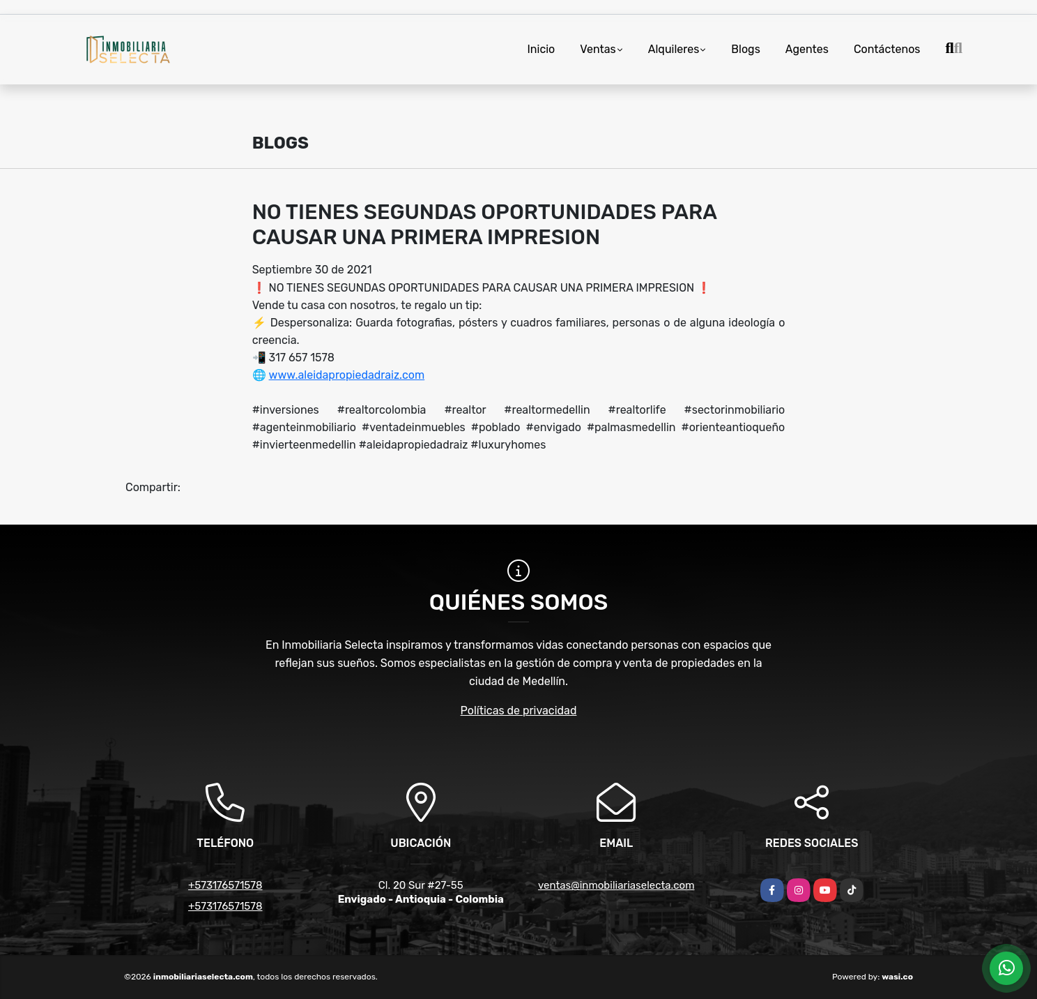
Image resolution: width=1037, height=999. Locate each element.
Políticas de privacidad (519, 710)
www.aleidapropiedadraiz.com (347, 375)
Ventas (597, 49)
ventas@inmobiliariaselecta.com (616, 885)
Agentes (807, 49)
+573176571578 (225, 885)
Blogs (745, 49)
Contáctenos (887, 49)
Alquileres (674, 49)
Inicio (541, 49)
